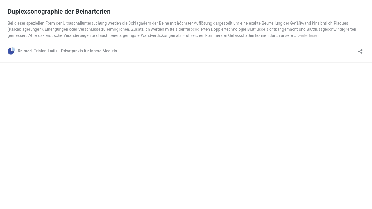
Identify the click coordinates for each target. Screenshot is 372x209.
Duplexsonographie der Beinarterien (59, 11)
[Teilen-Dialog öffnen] (360, 49)
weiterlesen (308, 35)
